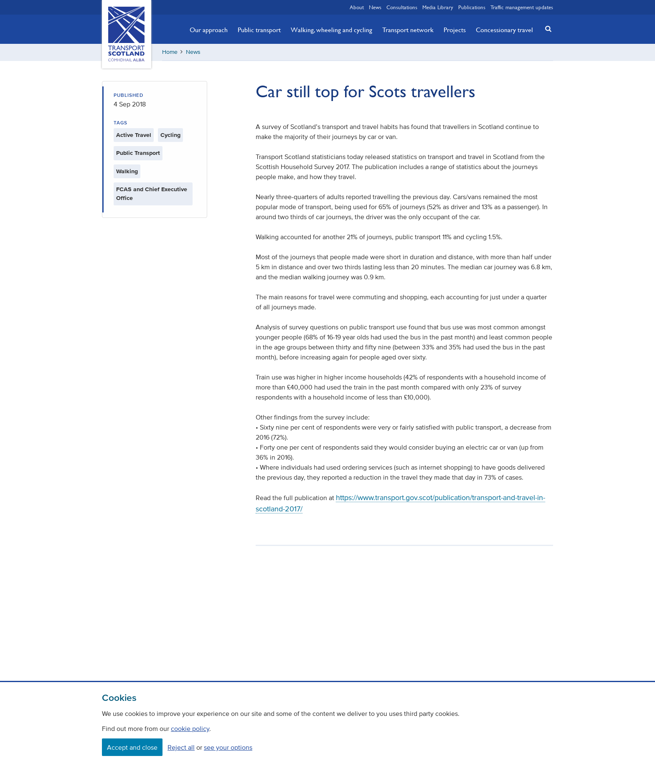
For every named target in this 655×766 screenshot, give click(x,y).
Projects (455, 29)
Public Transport (138, 153)
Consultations (401, 7)
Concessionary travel (504, 29)
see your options (228, 747)
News (375, 7)
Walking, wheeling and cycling (331, 29)
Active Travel (133, 135)
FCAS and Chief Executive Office (151, 193)
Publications (471, 7)
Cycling (170, 135)
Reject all (181, 747)
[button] (546, 28)
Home (170, 52)
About (357, 7)
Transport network (408, 29)
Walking (127, 171)
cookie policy (190, 728)
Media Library (437, 7)
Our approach (209, 29)
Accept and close (132, 747)
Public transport (259, 29)
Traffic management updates (521, 7)
